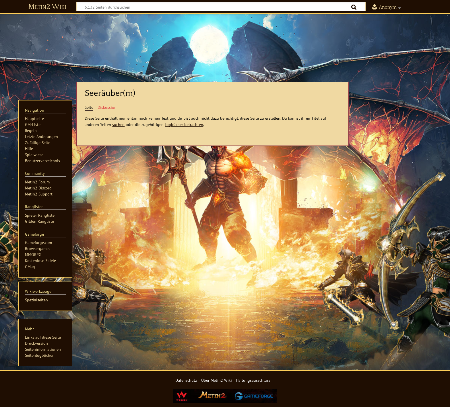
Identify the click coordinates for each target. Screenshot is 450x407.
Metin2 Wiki (47, 7)
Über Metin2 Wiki (216, 380)
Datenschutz (186, 380)
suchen (118, 124)
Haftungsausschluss (253, 380)
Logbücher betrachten (184, 124)
